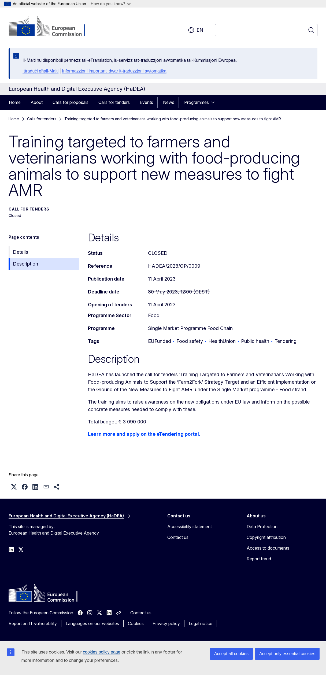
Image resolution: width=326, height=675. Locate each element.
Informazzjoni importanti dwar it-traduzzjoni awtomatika (114, 71)
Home (15, 102)
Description (25, 264)
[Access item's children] (214, 102)
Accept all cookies (231, 653)
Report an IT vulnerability (33, 623)
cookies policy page (101, 652)
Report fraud (259, 558)
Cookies (136, 623)
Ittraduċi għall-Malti (40, 71)
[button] (14, 486)
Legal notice (200, 623)
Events (146, 102)
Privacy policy (166, 623)
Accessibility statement (189, 526)
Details (20, 252)
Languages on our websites (92, 623)
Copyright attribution (266, 537)
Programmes (196, 102)
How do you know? (111, 3)
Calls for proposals (70, 102)
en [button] (195, 30)
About (37, 102)
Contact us (177, 537)
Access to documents (268, 548)
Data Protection (262, 526)
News (168, 102)
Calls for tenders (114, 102)
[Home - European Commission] (52, 27)
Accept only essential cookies (287, 653)
